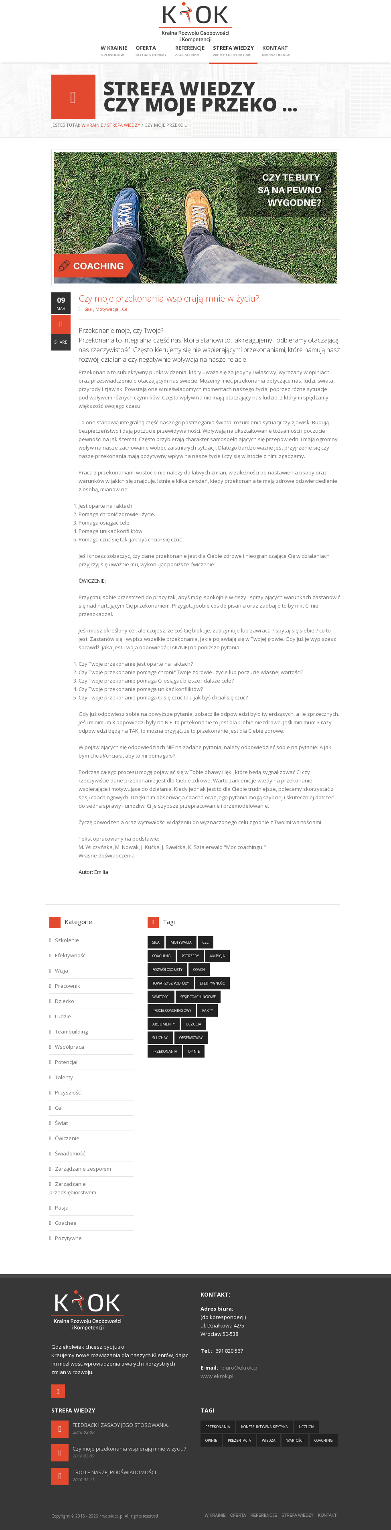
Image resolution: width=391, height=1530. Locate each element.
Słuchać (160, 1037)
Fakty (207, 1010)
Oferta (151, 51)
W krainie (114, 51)
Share (60, 342)
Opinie (194, 1051)
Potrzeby (190, 956)
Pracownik (67, 985)
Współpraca (69, 1046)
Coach (199, 969)
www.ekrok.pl (217, 1376)
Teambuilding (71, 1031)
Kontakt (276, 51)
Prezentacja (239, 1440)
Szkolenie (67, 940)
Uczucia (193, 1024)
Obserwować (191, 1037)
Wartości (161, 996)
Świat (61, 1123)
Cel (125, 309)
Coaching (161, 956)
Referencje (190, 51)
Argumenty (163, 1024)
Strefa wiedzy (233, 51)
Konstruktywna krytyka (264, 1426)
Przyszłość (68, 1092)
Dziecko (64, 1001)
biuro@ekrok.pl (240, 1367)
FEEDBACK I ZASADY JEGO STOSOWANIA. (121, 1425)
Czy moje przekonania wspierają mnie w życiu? (129, 1448)
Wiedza (269, 1440)
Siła (89, 309)
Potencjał (66, 1062)
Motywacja (107, 309)
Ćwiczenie (67, 1138)
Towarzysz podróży (170, 983)
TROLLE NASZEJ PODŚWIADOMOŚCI (114, 1472)
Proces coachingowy (171, 1010)
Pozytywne (68, 1238)
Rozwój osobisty (167, 969)
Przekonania (164, 1051)
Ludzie (63, 1016)
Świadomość (70, 1153)
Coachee (66, 1222)
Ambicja (217, 956)
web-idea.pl (113, 1516)
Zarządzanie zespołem (83, 1168)
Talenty (64, 1077)
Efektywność (70, 955)
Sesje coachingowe (198, 996)
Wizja (61, 970)
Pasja (62, 1207)
